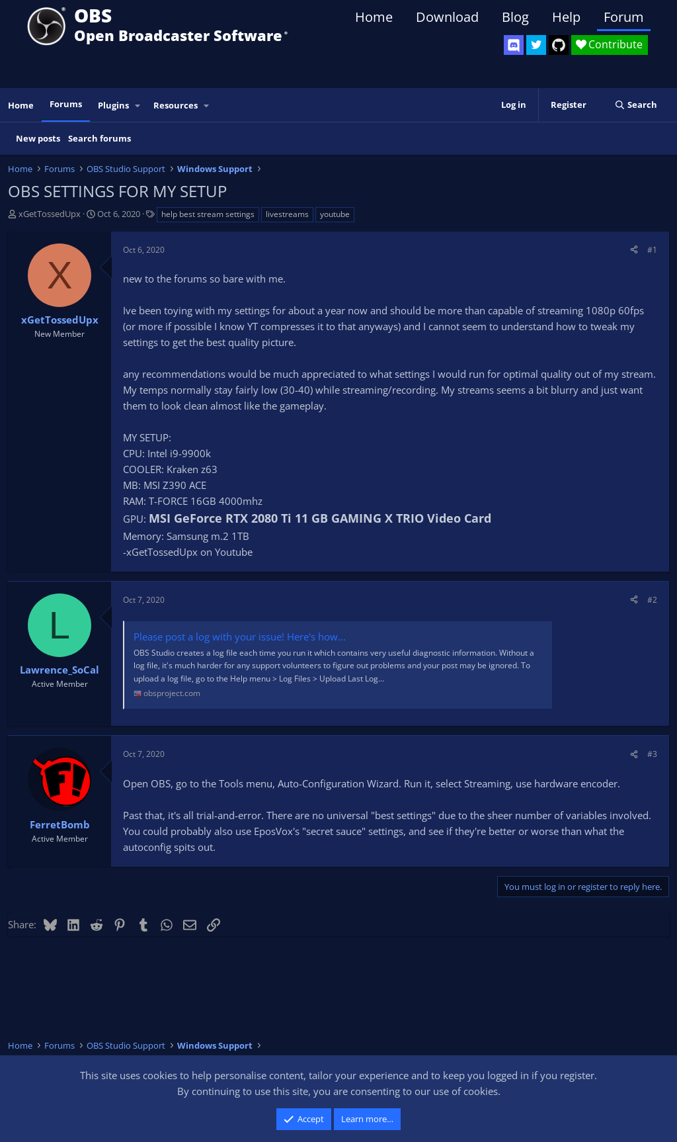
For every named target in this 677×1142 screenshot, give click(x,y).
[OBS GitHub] (559, 45)
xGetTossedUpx (50, 214)
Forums (66, 104)
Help (566, 17)
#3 (652, 754)
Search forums (99, 138)
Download (447, 17)
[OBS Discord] (514, 45)
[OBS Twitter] (536, 45)
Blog (515, 17)
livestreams (287, 214)
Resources (175, 105)
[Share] (634, 250)
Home (374, 17)
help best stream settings (208, 214)
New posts (38, 138)
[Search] (635, 105)
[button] (138, 105)
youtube (335, 214)
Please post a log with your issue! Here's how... (240, 636)
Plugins (113, 105)
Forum (624, 17)
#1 (652, 249)
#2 (652, 599)
